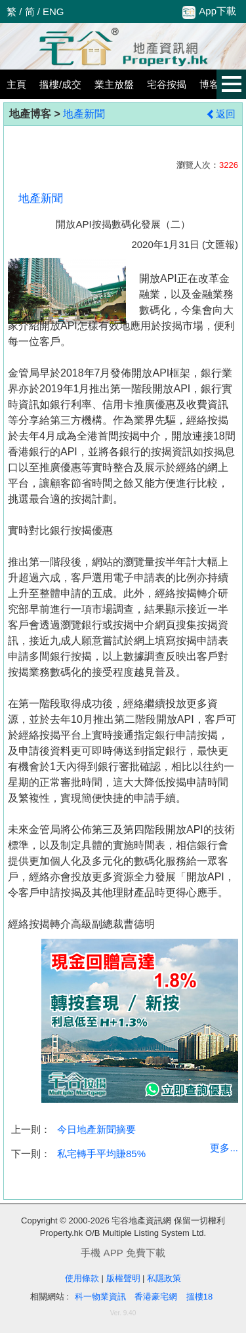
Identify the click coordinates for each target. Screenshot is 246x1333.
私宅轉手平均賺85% (101, 1153)
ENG (53, 11)
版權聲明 (123, 1278)
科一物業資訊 (100, 1297)
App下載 (209, 11)
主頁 (16, 84)
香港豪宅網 (155, 1297)
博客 (209, 84)
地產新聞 (84, 113)
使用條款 (82, 1278)
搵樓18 (199, 1297)
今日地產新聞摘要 (96, 1129)
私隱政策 (164, 1278)
